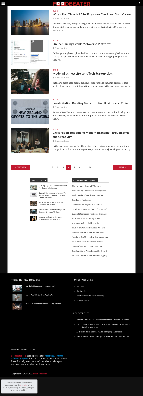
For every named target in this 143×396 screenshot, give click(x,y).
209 (90, 167)
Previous (23, 167)
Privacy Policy (83, 314)
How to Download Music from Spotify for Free (44, 317)
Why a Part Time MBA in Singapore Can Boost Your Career (89, 17)
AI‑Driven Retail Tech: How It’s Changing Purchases (51, 204)
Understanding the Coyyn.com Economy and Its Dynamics (51, 219)
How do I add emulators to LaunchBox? (41, 300)
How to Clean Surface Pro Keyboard (88, 254)
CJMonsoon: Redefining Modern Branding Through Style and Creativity (89, 135)
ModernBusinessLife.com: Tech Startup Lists (84, 74)
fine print (23, 385)
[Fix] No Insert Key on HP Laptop (87, 186)
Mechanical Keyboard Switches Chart (89, 195)
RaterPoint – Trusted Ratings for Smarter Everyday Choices (52, 211)
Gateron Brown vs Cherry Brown (87, 224)
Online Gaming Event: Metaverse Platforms (84, 44)
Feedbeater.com (18, 375)
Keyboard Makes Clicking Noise (87, 228)
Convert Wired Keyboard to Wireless (89, 204)
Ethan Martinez (62, 23)
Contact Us (81, 305)
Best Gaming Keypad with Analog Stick (90, 190)
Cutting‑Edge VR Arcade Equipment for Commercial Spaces (53, 187)
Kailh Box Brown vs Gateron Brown (88, 250)
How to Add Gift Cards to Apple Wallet (41, 309)
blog (55, 11)
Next (119, 167)
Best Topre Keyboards (82, 200)
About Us (80, 300)
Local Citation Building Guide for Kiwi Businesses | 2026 (92, 103)
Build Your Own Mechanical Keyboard (89, 233)
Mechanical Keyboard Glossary (91, 309)
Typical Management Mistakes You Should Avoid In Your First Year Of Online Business (53, 195)
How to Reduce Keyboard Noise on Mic (90, 238)
